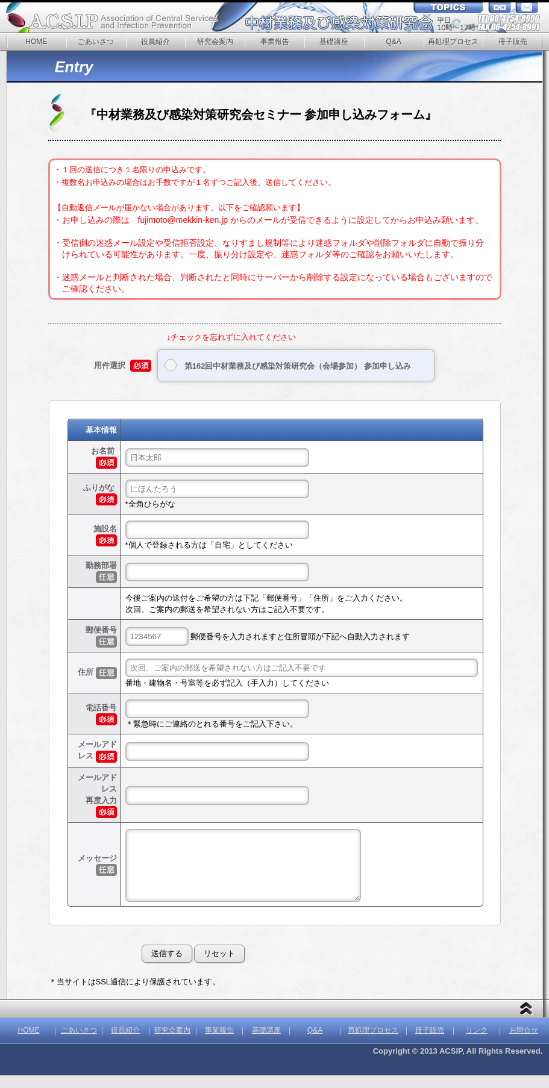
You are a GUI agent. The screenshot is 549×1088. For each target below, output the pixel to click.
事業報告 (274, 41)
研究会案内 (215, 41)
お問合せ (523, 1043)
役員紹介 (155, 41)
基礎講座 (333, 41)
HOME (36, 41)
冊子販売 (512, 41)
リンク (477, 1043)
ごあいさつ (96, 41)
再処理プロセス (453, 41)
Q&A (393, 41)
